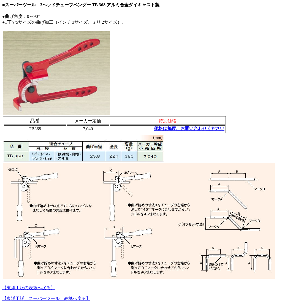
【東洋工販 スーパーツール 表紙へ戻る (44, 298)
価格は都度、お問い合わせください (189, 128)
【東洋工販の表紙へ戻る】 (28, 287)
